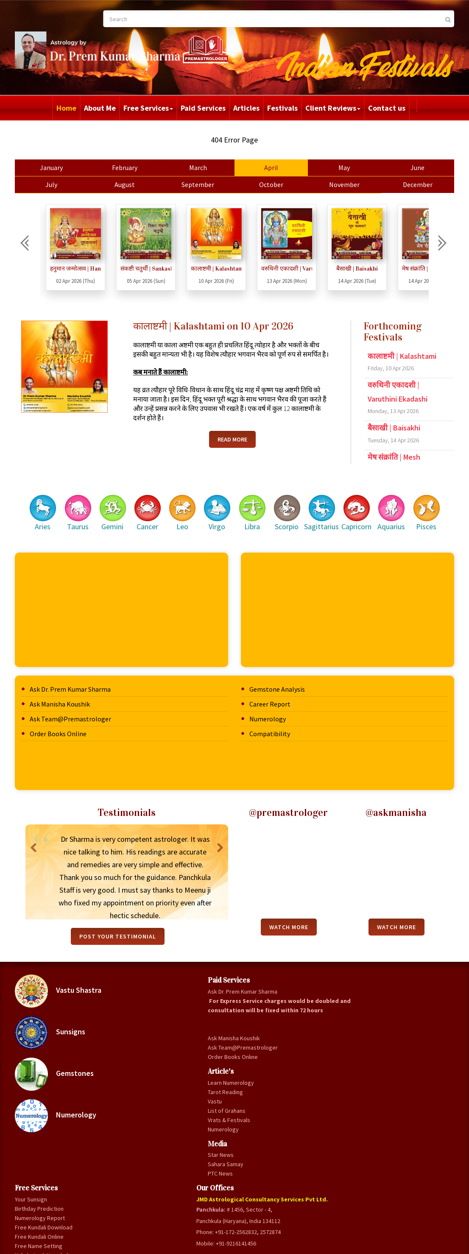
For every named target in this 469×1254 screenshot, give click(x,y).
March (201, 167)
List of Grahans (157, 1158)
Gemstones (74, 1065)
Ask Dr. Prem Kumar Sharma (90, 680)
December (401, 184)
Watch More (290, 918)
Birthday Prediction (231, 992)
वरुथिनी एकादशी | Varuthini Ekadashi (307, 268)
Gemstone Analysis (277, 680)
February (134, 167)
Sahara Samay (156, 1211)
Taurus (91, 503)
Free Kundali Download (222, 1015)
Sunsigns (70, 1023)
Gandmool (219, 1076)
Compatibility (269, 725)
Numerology (267, 710)
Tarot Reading (155, 1139)
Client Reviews (332, 108)
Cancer (158, 503)
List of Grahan (224, 1150)
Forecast (218, 1104)
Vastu (145, 1148)
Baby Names (222, 1113)
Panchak (217, 1085)
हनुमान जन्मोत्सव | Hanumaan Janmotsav (95, 268)
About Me (100, 108)
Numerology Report (232, 1001)
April (267, 167)
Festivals (282, 108)
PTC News (150, 1220)
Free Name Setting (230, 1038)
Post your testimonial (124, 927)
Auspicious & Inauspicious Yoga (229, 1136)
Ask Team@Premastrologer (90, 710)
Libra (257, 503)
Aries (58, 503)
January (68, 167)
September (201, 184)
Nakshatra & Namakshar (222, 1052)
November (333, 184)
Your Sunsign (223, 982)
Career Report (269, 695)
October (267, 184)
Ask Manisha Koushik (80, 695)
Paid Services (203, 108)
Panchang (219, 1094)
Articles (246, 108)
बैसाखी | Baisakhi (377, 268)
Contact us (386, 108)
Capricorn (357, 503)
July (68, 184)
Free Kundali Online (231, 1029)
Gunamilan (219, 1066)
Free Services (148, 108)
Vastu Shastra (78, 982)
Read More (232, 448)
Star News (151, 1202)
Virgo (224, 503)
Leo (191, 503)
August (134, 184)
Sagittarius (324, 503)
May (334, 167)
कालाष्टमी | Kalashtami (236, 268)
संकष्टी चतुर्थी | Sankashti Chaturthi (166, 268)
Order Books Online (78, 725)
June (401, 167)
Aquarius (390, 503)
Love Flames (222, 1122)
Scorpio (290, 503)
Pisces (423, 503)
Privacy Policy (255, 1243)
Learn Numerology (161, 1130)
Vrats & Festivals (159, 1167)
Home (66, 108)
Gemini (124, 503)
